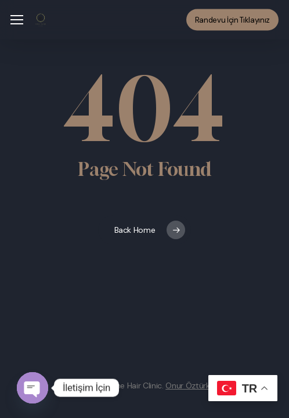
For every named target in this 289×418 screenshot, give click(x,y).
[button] (16, 20)
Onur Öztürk (187, 385)
